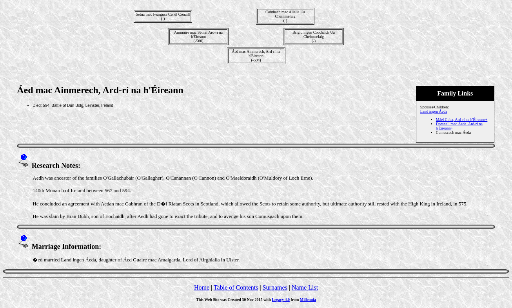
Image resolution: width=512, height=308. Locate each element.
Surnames (275, 287)
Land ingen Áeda (433, 111)
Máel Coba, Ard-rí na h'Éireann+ (462, 119)
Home (201, 287)
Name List (305, 287)
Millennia (308, 299)
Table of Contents (236, 287)
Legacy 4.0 (281, 299)
